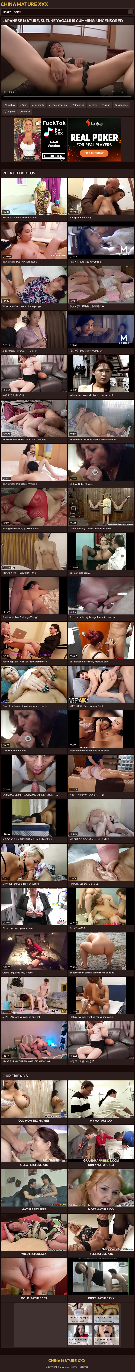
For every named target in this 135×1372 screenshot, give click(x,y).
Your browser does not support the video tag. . (67, 62)
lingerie (26, 111)
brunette (39, 104)
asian (107, 104)
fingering (79, 104)
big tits (11, 111)
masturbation (59, 104)
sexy (94, 104)
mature (12, 104)
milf (25, 104)
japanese (123, 104)
